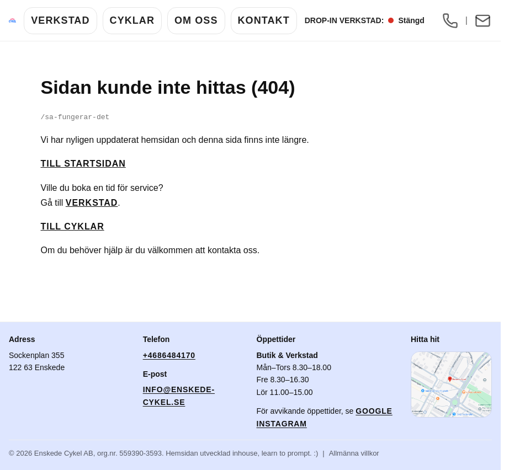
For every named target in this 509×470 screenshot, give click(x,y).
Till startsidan (83, 163)
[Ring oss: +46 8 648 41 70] (450, 20)
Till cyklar (72, 226)
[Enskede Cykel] (12, 20)
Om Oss (196, 20)
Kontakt (264, 20)
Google (374, 411)
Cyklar (132, 20)
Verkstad (60, 20)
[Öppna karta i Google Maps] (451, 384)
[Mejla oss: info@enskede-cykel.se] (482, 20)
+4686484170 (169, 355)
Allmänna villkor (354, 453)
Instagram (282, 423)
